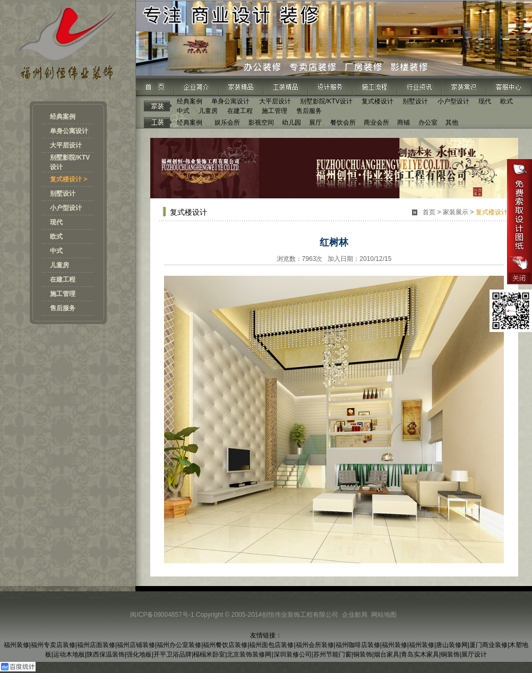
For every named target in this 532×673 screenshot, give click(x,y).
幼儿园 (291, 122)
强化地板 (139, 654)
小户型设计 (66, 208)
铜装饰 (362, 654)
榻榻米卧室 (209, 654)
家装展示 (455, 212)
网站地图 (384, 614)
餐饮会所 (343, 122)
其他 (451, 122)
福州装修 (16, 645)
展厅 (315, 122)
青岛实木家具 (420, 654)
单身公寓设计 (69, 131)
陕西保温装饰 (106, 654)
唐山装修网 (452, 645)
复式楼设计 (377, 101)
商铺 (403, 122)
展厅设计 (474, 654)
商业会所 (376, 122)
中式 (56, 251)
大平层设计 (66, 145)
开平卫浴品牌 (172, 654)
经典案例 (62, 116)
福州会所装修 (315, 645)
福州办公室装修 (179, 645)
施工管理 (62, 294)
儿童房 (59, 265)
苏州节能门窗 (332, 654)
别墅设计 (62, 193)
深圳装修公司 (292, 654)
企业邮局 (354, 614)
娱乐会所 (227, 122)
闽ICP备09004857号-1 (162, 614)
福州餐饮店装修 (225, 645)
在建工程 (62, 279)
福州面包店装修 (271, 645)
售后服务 (62, 308)
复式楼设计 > (68, 179)
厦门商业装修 (488, 645)
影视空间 (261, 122)
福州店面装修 (96, 645)
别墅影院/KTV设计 (326, 101)
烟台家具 (386, 654)
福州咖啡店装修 (358, 645)
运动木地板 (69, 654)
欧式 (56, 236)
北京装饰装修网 (249, 654)
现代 (56, 222)
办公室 (427, 122)
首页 (429, 212)
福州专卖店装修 (53, 645)
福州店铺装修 (136, 645)
